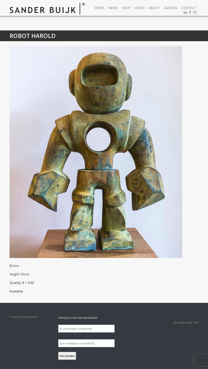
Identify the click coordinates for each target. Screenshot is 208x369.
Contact (189, 8)
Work (99, 8)
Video (139, 8)
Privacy (14, 317)
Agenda (170, 8)
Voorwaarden (29, 317)
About (154, 8)
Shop (126, 8)
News (113, 8)
